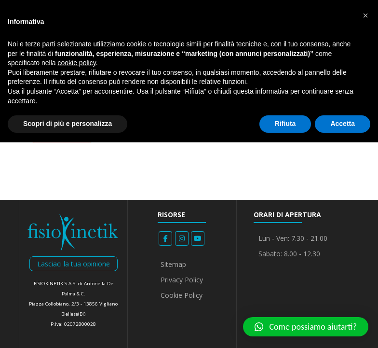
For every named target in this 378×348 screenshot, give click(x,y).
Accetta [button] (342, 123)
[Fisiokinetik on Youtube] (197, 238)
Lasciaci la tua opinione (73, 263)
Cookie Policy (181, 295)
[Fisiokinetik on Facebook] (165, 238)
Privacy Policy (182, 279)
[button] (305, 326)
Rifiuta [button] (285, 123)
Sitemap (173, 264)
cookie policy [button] (77, 63)
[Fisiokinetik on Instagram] (182, 238)
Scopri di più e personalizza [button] (67, 123)
